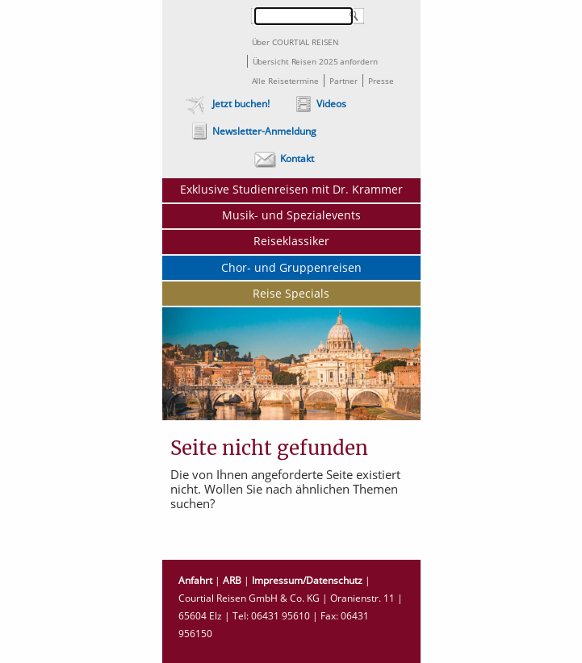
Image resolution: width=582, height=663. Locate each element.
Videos (331, 103)
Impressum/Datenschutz (307, 580)
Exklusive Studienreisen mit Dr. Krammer (291, 189)
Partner (343, 80)
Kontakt (297, 158)
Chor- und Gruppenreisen (291, 267)
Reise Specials (291, 293)
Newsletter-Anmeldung (264, 131)
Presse (380, 80)
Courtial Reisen (203, 43)
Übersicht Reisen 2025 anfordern (315, 61)
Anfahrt (195, 580)
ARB (232, 580)
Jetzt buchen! (241, 103)
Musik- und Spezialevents (291, 215)
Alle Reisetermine (285, 80)
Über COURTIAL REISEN (295, 42)
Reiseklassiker (291, 240)
